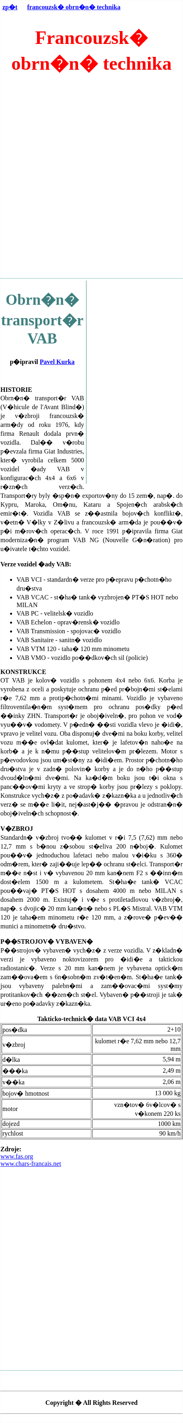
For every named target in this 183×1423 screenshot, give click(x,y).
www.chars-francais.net (30, 1163)
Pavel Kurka (57, 361)
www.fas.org (16, 1156)
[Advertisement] (91, 180)
